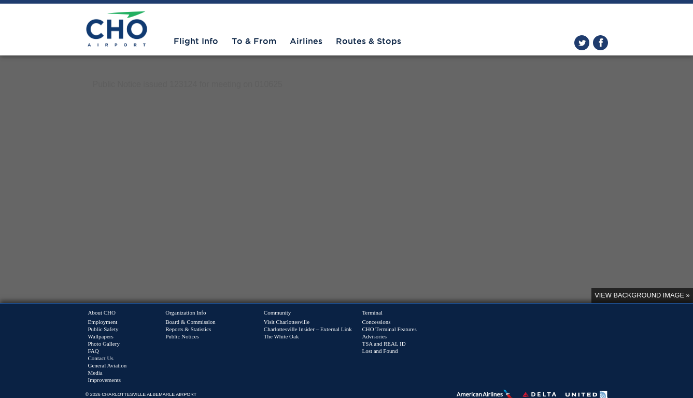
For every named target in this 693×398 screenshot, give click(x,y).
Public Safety (103, 329)
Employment (103, 322)
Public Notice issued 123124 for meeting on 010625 (187, 84)
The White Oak (281, 336)
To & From (254, 41)
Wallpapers (101, 336)
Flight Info (196, 41)
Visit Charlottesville (286, 322)
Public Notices (182, 336)
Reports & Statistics (188, 329)
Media (95, 372)
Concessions (376, 322)
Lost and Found (380, 351)
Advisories (374, 336)
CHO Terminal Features (389, 329)
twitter (581, 42)
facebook (600, 42)
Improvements (104, 380)
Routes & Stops (368, 41)
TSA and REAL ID (383, 343)
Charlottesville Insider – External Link (308, 329)
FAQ (93, 351)
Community (277, 312)
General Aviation (107, 365)
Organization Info (185, 312)
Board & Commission (190, 322)
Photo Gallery (104, 343)
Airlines (306, 41)
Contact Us (101, 358)
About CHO (102, 312)
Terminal (372, 312)
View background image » (642, 295)
